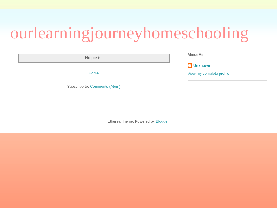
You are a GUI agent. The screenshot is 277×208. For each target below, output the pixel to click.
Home (94, 73)
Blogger (162, 121)
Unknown (201, 65)
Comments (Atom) (105, 86)
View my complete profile (208, 73)
